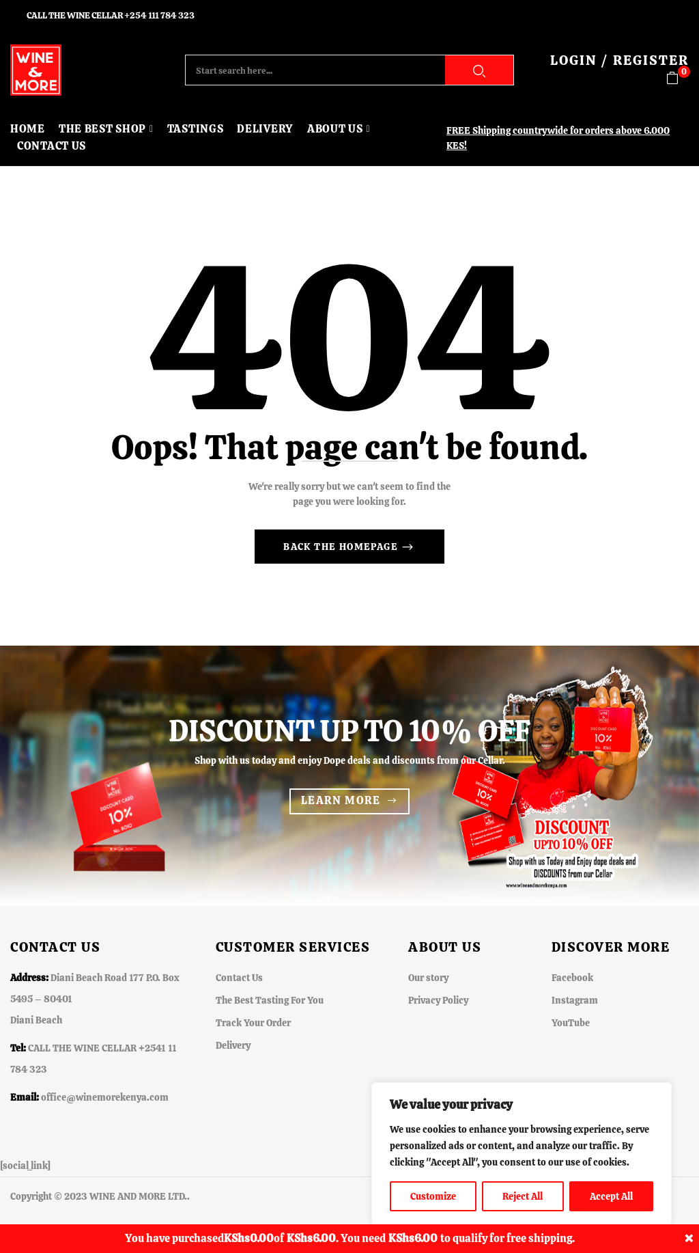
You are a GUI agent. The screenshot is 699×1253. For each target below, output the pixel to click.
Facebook (572, 978)
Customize (433, 1196)
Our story (428, 978)
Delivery (233, 1045)
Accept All (611, 1196)
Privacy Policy (438, 1000)
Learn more (341, 800)
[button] (677, 78)
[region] (521, 1154)
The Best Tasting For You (270, 1000)
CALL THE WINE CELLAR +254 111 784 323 (111, 15)
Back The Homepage (342, 546)
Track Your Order (253, 1023)
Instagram (575, 1000)
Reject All (522, 1196)
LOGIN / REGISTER (619, 60)
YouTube (571, 1023)
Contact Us (239, 978)
